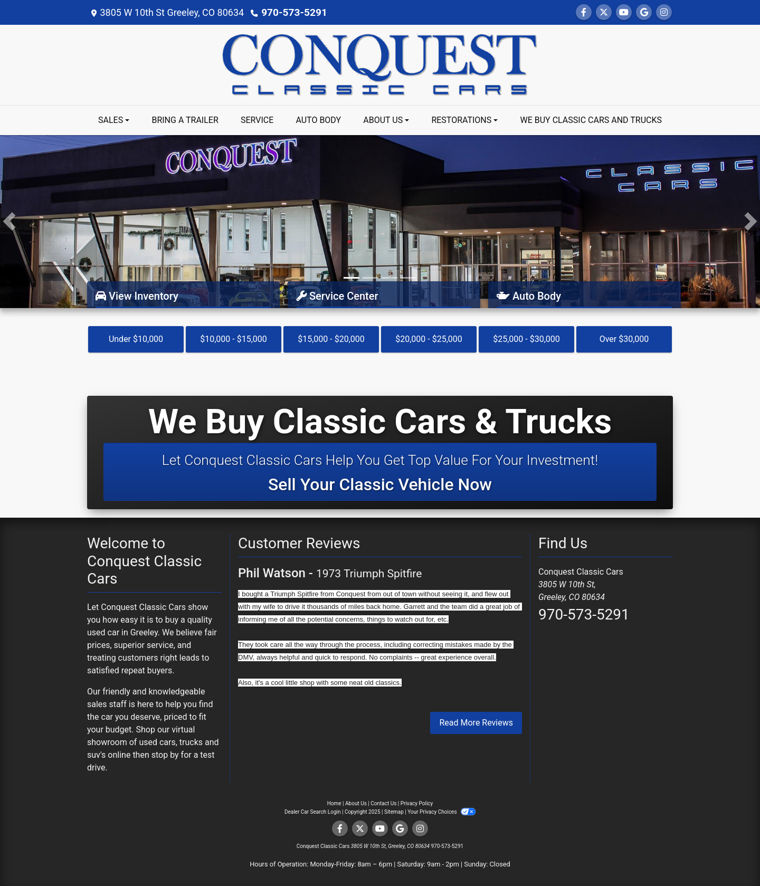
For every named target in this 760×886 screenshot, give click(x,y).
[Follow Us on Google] (644, 12)
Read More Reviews (476, 723)
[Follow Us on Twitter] (604, 12)
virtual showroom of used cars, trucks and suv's (153, 742)
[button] (9, 221)
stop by (165, 755)
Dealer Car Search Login (312, 812)
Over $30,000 (624, 339)
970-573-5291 (292, 12)
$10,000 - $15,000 (233, 339)
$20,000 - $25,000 (428, 339)
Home (334, 803)
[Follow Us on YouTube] (624, 12)
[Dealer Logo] (380, 64)
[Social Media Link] (664, 12)
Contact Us (383, 803)
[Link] (380, 221)
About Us (356, 803)
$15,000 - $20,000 (331, 339)
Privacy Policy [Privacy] (417, 803)
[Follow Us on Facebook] (584, 12)
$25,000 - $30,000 (526, 339)
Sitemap (394, 812)
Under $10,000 (136, 339)
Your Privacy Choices (441, 812)
